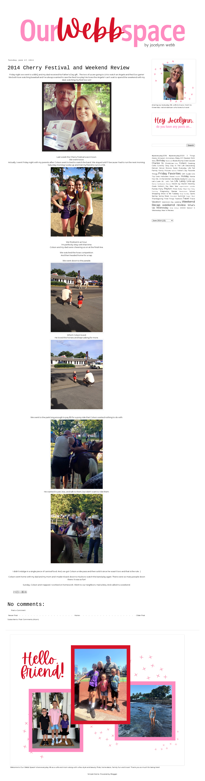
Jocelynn (183, 179)
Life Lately (179, 181)
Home (77, 615)
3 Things (191, 156)
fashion (174, 170)
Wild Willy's (174, 208)
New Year (174, 186)
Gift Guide (186, 174)
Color (176, 163)
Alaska (154, 158)
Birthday (160, 160)
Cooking (191, 163)
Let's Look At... (158, 181)
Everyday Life (185, 168)
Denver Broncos (165, 168)
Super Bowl (190, 196)
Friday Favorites (169, 173)
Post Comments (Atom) (29, 619)
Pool (189, 189)
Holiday (185, 176)
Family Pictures (164, 171)
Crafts (154, 166)
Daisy (167, 166)
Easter (175, 168)
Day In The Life (177, 165)
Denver (155, 168)
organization (184, 186)
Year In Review (168, 210)
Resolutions (183, 191)
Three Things (169, 199)
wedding (178, 202)
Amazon (161, 158)
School (192, 191)
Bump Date (183, 161)
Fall (193, 168)
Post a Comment (18, 610)
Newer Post (13, 615)
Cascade (192, 161)
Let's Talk (169, 181)
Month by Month (179, 184)
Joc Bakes (175, 179)
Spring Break (164, 196)
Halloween (165, 176)
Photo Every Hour (180, 189)
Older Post (140, 615)
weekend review (174, 205)
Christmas (169, 163)
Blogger (114, 774)
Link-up (191, 181)
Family (155, 170)
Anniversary (170, 158)
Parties (155, 189)
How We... (155, 179)
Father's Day (182, 171)
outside (192, 186)
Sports (192, 194)
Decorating (190, 165)
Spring (154, 196)
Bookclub (169, 161)
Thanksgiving (157, 199)
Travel (186, 198)
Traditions (178, 199)
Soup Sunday (184, 193)
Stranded (173, 196)
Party (160, 189)
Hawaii (172, 176)
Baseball (187, 158)
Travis (192, 199)
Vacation (156, 202)
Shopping (156, 193)
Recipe (174, 191)
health (177, 176)
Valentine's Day (168, 202)
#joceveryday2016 (159, 155)
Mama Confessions (158, 184)
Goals (158, 176)
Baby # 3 (179, 158)
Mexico (168, 184)
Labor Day (191, 179)
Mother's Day (163, 186)
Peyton (168, 188)
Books (175, 161)
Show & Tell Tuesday (170, 193)
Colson (183, 163)
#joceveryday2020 (176, 155)
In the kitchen (165, 179)
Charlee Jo (158, 163)
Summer (181, 196)
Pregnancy (164, 191)
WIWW (183, 208)
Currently (160, 166)
